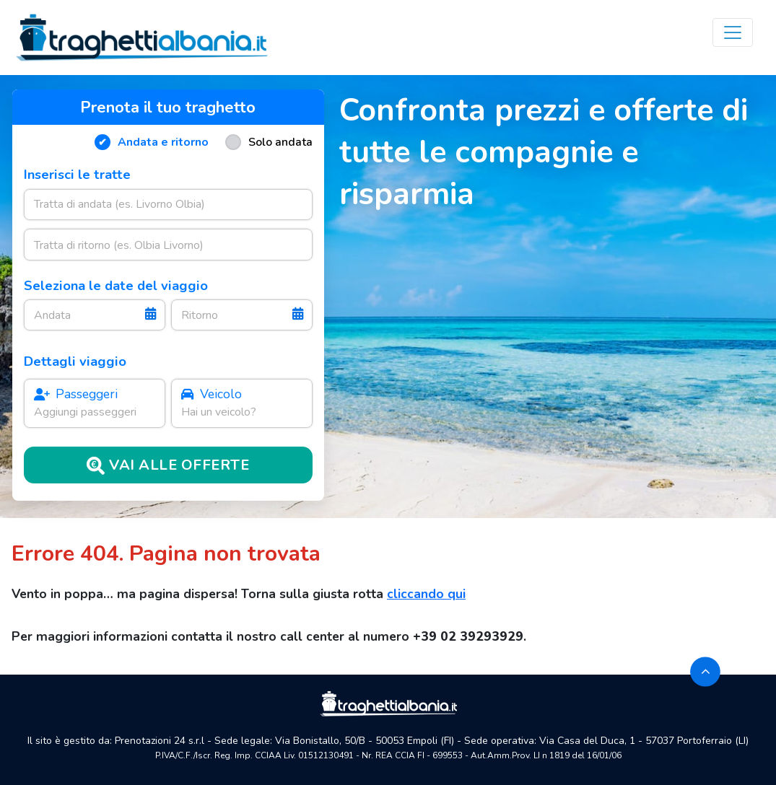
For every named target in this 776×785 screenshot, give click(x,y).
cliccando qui (426, 593)
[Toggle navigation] (732, 32)
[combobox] (168, 205)
